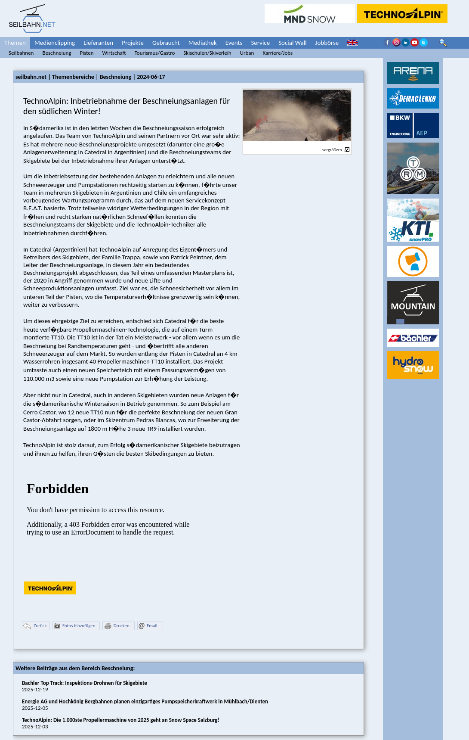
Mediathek (202, 43)
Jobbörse (327, 43)
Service (260, 43)
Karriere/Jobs (277, 53)
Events (234, 43)
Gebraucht (166, 43)
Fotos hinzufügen (75, 626)
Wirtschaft (114, 53)
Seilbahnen (21, 53)
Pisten (86, 53)
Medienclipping (54, 43)
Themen (15, 43)
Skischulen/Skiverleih (207, 53)
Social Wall (292, 43)
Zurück (34, 626)
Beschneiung (56, 53)
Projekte (133, 43)
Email (148, 626)
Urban (247, 53)
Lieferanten (98, 43)
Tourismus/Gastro (155, 53)
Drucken (117, 626)
